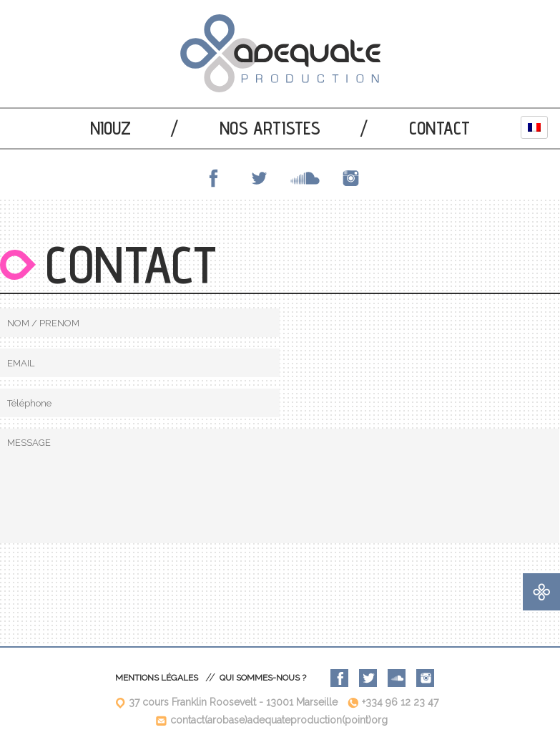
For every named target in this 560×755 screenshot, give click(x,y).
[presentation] (108, 582)
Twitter (257, 178)
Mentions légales (156, 678)
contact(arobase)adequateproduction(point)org (279, 720)
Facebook (211, 178)
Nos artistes (270, 128)
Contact (439, 128)
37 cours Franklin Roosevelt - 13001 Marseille (233, 702)
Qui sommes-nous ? (263, 678)
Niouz (110, 128)
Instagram (349, 178)
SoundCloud (303, 178)
